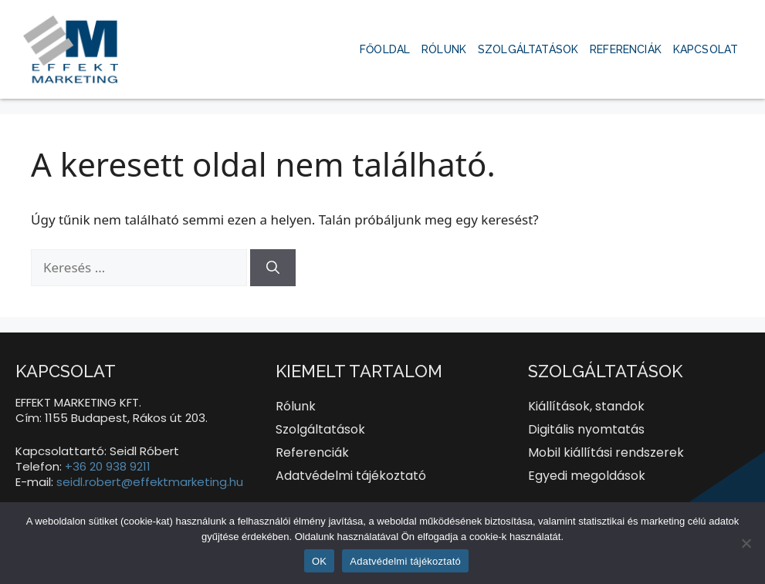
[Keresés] (273, 267)
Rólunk (443, 49)
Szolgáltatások (528, 49)
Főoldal (385, 49)
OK (319, 561)
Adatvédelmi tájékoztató (405, 561)
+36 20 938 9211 (108, 466)
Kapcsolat (705, 49)
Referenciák (626, 49)
